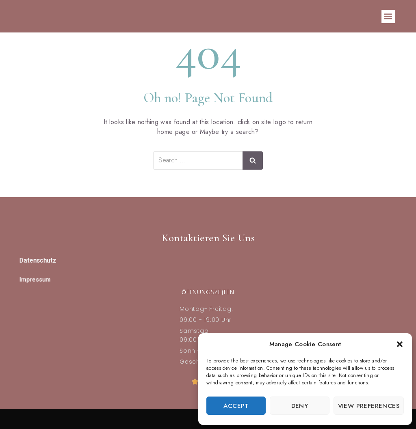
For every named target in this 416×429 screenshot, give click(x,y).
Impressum (35, 279)
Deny (299, 405)
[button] (400, 344)
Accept (235, 405)
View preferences (368, 405)
